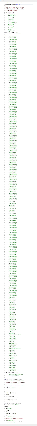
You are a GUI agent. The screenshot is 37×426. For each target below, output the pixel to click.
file (16, 4)
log (17, 4)
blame (19, 4)
